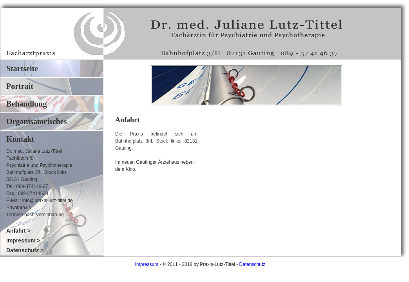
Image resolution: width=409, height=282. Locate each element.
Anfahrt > (18, 231)
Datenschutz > (24, 250)
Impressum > (23, 240)
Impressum (146, 264)
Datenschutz (252, 264)
